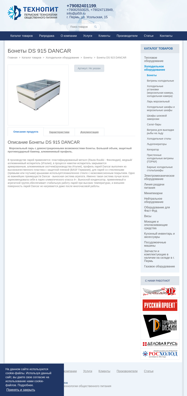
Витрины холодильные (160, 80)
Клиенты (104, 35)
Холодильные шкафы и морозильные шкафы (161, 108)
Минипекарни (153, 193)
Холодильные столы (159, 138)
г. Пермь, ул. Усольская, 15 (87, 17)
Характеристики (59, 132)
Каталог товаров (21, 35)
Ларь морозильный (158, 101)
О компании (69, 35)
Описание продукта (25, 131)
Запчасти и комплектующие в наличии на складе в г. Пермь (159, 256)
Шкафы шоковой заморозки (157, 117)
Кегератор (153, 149)
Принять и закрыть (20, 390)
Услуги (87, 35)
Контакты (166, 35)
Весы (147, 216)
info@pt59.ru (76, 13)
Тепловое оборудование (153, 59)
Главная (12, 57)
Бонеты (87, 57)
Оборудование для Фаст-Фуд (157, 209)
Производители (127, 35)
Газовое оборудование (159, 266)
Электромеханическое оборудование (159, 177)
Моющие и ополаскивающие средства (156, 225)
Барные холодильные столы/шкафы (160, 169)
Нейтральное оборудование (153, 200)
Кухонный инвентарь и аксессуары (159, 235)
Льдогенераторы (157, 144)
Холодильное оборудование (62, 57)
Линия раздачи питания (154, 186)
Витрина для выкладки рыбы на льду (160, 131)
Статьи (148, 35)
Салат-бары (154, 124)
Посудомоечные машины (155, 244)
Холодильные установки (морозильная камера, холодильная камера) (160, 91)
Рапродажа (46, 35)
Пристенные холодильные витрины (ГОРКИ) (160, 158)
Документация (89, 132)
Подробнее (25, 385)
